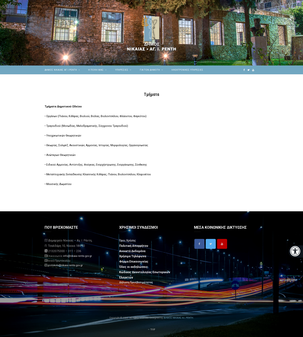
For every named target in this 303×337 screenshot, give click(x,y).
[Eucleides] (296, 251)
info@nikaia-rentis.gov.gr (77, 255)
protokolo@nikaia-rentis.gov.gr (65, 265)
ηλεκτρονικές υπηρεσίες (187, 70)
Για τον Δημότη (150, 70)
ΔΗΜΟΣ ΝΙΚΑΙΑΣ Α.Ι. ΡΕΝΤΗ (178, 317)
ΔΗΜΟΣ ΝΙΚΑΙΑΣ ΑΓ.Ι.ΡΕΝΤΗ (61, 70)
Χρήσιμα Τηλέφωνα (132, 256)
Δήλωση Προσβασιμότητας (136, 282)
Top (151, 329)
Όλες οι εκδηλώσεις (133, 267)
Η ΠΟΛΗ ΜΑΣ (96, 70)
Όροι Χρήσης (127, 240)
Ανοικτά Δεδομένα (132, 251)
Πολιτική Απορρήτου (133, 246)
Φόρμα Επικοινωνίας (133, 261)
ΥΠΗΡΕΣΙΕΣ (121, 70)
